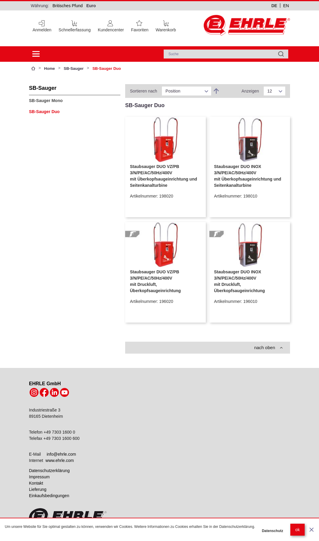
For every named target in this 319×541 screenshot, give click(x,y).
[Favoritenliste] (140, 25)
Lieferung (37, 489)
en (286, 5)
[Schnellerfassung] (74, 25)
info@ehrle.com (61, 454)
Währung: (40, 5)
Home (49, 68)
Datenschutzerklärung (49, 470)
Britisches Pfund (68, 5)
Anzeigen (250, 91)
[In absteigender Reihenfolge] (216, 91)
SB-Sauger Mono (46, 100)
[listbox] (186, 91)
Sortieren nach (143, 91)
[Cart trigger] (166, 25)
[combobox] (226, 54)
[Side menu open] (36, 54)
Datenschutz (272, 531)
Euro (91, 5)
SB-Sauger (73, 68)
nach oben (268, 347)
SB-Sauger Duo (44, 111)
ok (297, 529)
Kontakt (36, 483)
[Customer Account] (110, 25)
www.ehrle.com (59, 460)
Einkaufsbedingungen (49, 495)
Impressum (39, 476)
